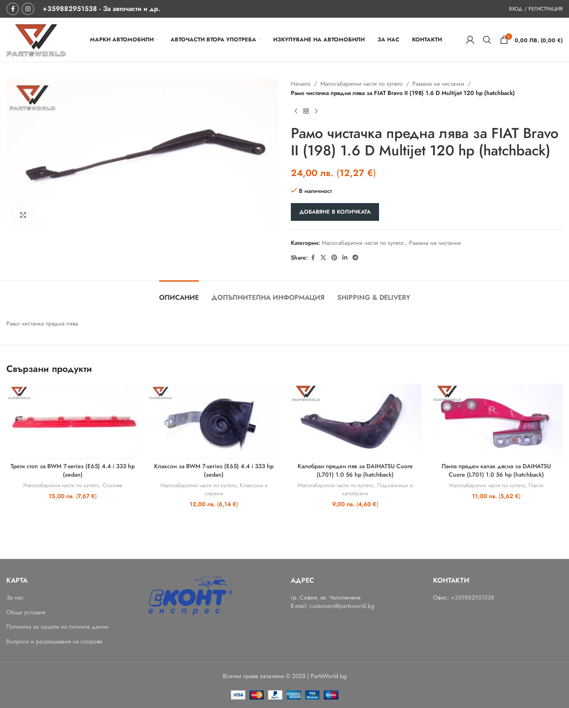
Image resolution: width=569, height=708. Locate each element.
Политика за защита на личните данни (57, 627)
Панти (535, 485)
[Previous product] (296, 111)
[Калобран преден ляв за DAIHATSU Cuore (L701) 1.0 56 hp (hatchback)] (355, 421)
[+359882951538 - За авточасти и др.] (101, 9)
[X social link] (323, 257)
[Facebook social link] (12, 9)
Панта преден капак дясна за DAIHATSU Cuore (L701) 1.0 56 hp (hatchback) (496, 470)
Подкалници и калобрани (377, 489)
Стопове (112, 485)
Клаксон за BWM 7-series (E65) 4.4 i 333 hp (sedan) (214, 470)
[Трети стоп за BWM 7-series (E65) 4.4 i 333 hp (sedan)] (72, 421)
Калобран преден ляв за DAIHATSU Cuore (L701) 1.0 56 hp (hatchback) (355, 470)
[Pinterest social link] (334, 257)
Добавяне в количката (335, 212)
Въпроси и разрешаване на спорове (54, 641)
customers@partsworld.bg (341, 606)
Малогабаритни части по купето (361, 83)
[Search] (487, 39)
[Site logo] (36, 39)
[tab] (179, 293)
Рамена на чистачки (438, 83)
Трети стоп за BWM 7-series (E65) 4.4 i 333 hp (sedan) (73, 470)
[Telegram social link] (355, 257)
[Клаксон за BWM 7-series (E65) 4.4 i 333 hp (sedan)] (214, 421)
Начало (301, 83)
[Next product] (316, 111)
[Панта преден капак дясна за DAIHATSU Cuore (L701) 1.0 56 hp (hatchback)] (496, 421)
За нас (15, 598)
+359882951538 (472, 597)
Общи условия (25, 612)
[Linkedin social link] (345, 257)
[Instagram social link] (28, 9)
